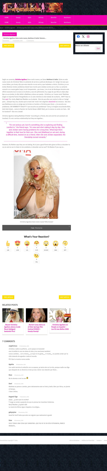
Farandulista (6, 40)
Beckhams (67, 17)
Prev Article (8, 45)
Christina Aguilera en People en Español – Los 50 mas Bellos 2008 (60, 327)
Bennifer (54, 17)
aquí (6, 99)
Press (105, 440)
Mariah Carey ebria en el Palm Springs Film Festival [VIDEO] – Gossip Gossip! (36, 328)
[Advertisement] (36, 63)
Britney (41, 17)
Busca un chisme (82, 45)
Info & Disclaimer (74, 440)
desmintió (52, 102)
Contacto (99, 440)
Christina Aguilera (9, 34)
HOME (7, 17)
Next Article (64, 45)
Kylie (29, 17)
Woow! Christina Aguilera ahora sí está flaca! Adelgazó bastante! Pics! (12, 328)
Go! (98, 48)
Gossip (18, 17)
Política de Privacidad (88, 440)
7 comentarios (30, 40)
